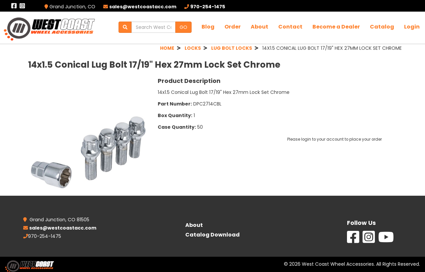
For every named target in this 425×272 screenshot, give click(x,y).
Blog (208, 26)
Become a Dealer (336, 26)
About (259, 26)
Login (412, 26)
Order (232, 26)
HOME (167, 48)
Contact (290, 26)
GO (183, 27)
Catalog (382, 26)
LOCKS (193, 48)
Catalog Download (212, 234)
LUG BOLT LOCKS (231, 48)
